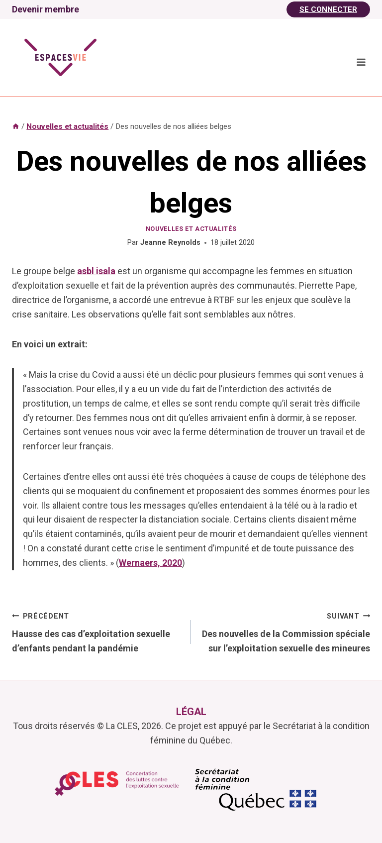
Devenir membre (45, 9)
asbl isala (96, 271)
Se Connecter (328, 9)
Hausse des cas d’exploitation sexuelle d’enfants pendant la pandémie (97, 631)
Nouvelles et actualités (191, 228)
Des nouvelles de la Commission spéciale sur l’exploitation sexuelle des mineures (285, 631)
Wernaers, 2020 (150, 562)
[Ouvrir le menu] (361, 62)
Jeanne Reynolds (170, 242)
